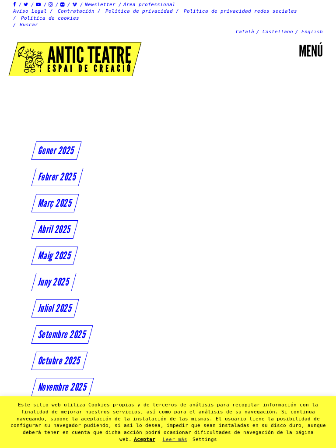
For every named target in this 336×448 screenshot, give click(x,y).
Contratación (76, 11)
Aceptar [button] (144, 439)
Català (245, 32)
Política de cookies (50, 18)
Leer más (175, 439)
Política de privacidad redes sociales (240, 11)
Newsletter (100, 4)
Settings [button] (204, 439)
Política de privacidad (139, 11)
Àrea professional (149, 4)
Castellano (277, 32)
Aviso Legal (30, 11)
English (312, 32)
